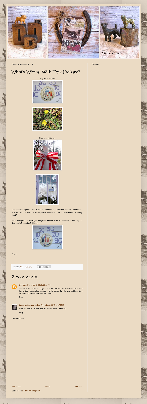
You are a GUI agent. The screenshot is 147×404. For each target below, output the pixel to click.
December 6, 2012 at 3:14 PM (38, 285)
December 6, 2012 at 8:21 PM (52, 305)
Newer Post (16, 387)
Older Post (78, 387)
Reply (21, 297)
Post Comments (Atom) (31, 391)
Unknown (22, 285)
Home (47, 387)
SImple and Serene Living (29, 305)
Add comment (18, 318)
